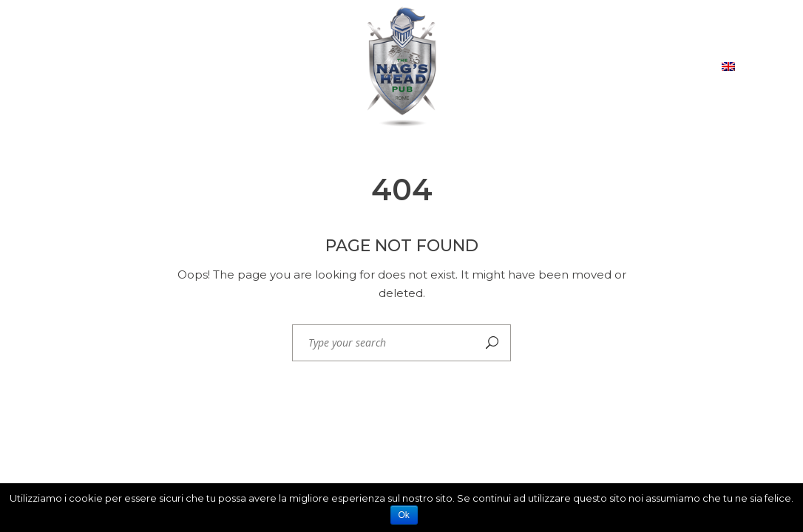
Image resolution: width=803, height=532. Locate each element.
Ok (404, 515)
